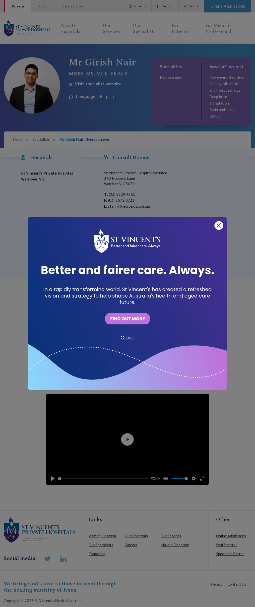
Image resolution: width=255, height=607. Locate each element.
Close (127, 337)
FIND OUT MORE (127, 318)
